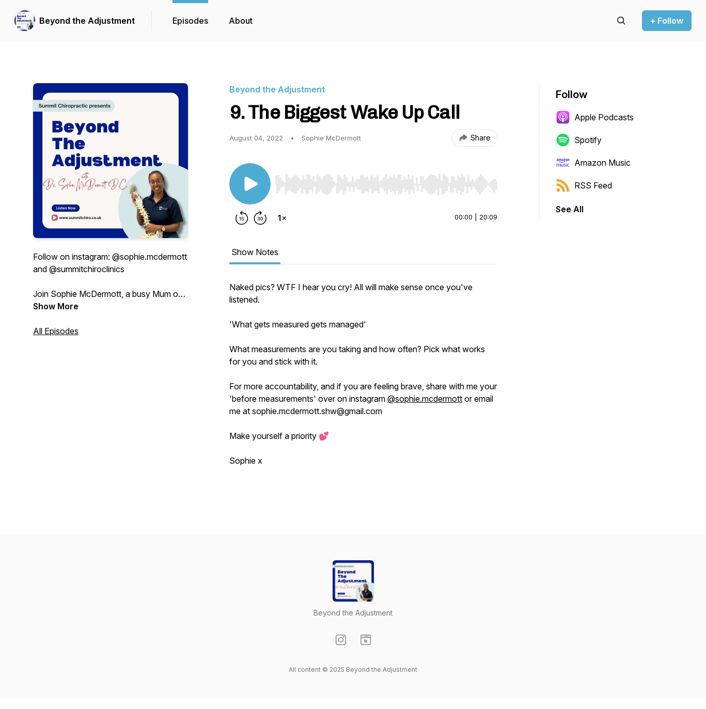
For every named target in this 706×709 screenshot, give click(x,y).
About (241, 20)
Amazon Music (593, 162)
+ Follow (666, 20)
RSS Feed (584, 185)
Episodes (190, 20)
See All (570, 209)
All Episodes (56, 331)
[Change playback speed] (282, 218)
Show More (56, 306)
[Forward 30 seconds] (260, 218)
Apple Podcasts (595, 117)
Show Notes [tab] (254, 252)
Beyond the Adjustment (87, 20)
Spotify (579, 140)
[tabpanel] (363, 379)
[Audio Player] (386, 181)
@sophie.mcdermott (424, 398)
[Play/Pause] (250, 183)
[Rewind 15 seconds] (241, 218)
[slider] (386, 184)
